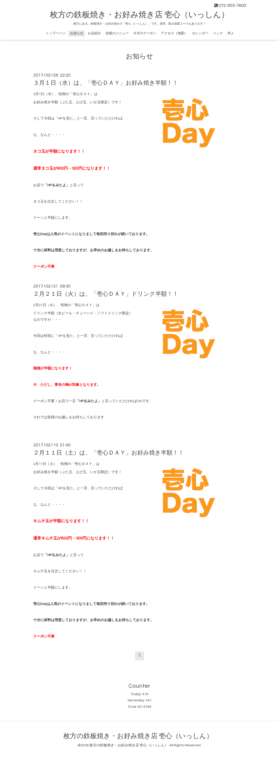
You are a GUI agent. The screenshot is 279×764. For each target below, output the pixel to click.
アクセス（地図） (174, 33)
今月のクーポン (144, 33)
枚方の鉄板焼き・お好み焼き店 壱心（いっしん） (139, 15)
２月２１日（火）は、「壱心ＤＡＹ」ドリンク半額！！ (105, 294)
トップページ (56, 33)
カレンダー (200, 33)
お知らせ (76, 33)
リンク (218, 33)
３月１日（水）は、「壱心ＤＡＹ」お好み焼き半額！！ (105, 83)
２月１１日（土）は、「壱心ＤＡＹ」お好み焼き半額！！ (108, 453)
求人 (230, 33)
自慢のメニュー (117, 33)
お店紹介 (94, 33)
